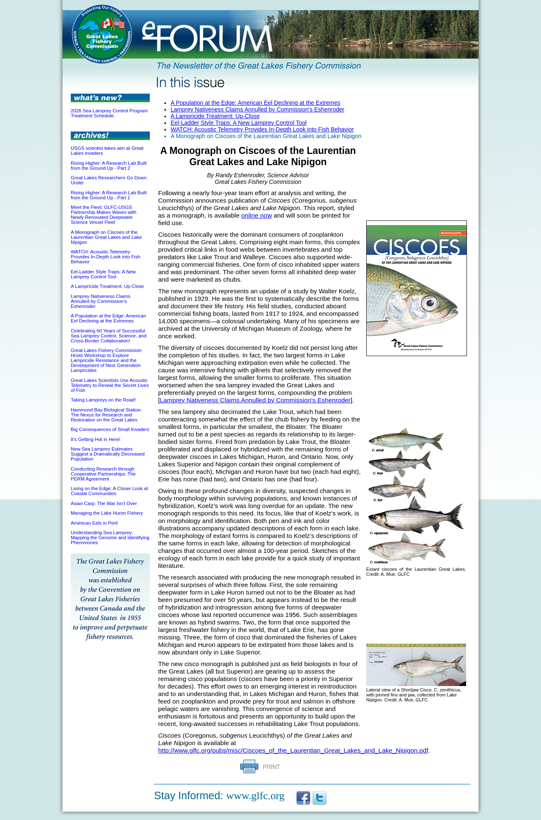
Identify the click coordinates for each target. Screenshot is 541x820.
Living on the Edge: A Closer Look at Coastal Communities (109, 491)
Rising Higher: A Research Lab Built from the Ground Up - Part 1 (108, 195)
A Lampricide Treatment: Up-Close (107, 286)
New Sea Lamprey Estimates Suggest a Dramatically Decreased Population (107, 453)
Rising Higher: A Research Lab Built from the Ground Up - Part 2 (108, 166)
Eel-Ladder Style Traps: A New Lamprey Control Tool (103, 274)
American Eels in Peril (94, 522)
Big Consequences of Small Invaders (110, 429)
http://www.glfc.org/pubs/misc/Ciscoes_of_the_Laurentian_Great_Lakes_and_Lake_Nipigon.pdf (293, 750)
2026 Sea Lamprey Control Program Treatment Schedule (109, 113)
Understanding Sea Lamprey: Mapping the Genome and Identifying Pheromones (110, 537)
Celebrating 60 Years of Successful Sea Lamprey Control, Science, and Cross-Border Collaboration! (108, 335)
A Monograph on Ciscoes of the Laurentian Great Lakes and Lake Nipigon (106, 237)
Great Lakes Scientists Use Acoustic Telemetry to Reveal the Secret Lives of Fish (110, 385)
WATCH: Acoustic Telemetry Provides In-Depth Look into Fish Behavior (105, 256)
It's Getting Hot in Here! (95, 439)
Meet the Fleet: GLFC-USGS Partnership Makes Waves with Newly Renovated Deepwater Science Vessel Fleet (103, 215)
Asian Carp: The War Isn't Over (104, 503)
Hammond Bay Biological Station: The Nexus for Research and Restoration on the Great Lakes (106, 414)
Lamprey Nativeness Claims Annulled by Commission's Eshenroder (100, 301)
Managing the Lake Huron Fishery (107, 512)
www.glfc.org (255, 796)
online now (256, 215)
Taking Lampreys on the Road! (103, 399)
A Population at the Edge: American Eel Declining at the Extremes (108, 318)
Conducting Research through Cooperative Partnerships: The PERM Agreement (103, 473)
